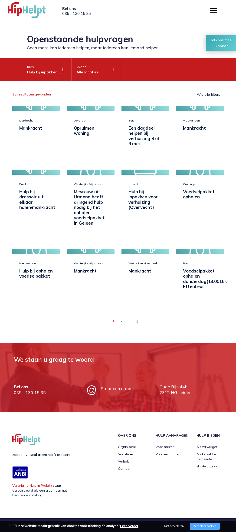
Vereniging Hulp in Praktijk (32, 485)
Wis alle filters (208, 94)
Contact (124, 468)
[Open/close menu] (213, 10)
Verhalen (124, 461)
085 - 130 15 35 (76, 13)
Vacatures (126, 454)
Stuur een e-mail (117, 388)
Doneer (221, 45)
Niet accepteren (174, 526)
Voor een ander (168, 454)
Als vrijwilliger (207, 447)
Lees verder (129, 526)
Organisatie (127, 447)
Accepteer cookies (204, 526)
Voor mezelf (165, 447)
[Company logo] (31, 11)
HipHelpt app (207, 466)
